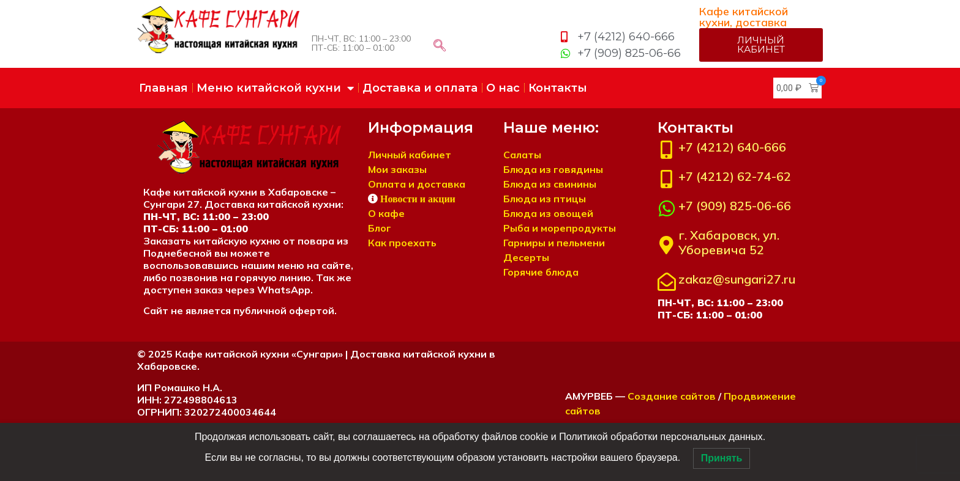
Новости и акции (418, 198)
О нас (503, 87)
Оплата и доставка (416, 183)
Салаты (522, 154)
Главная (163, 87)
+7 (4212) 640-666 (732, 146)
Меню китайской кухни (275, 87)
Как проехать (402, 242)
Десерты (526, 257)
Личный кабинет (409, 154)
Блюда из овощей (548, 213)
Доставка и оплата (420, 87)
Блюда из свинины (549, 183)
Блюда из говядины (553, 169)
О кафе (386, 213)
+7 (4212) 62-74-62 (734, 175)
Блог (379, 227)
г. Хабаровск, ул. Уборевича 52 (728, 242)
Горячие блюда (541, 271)
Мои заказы (397, 169)
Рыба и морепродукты (559, 227)
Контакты (557, 87)
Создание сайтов (672, 395)
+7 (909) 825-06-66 (734, 205)
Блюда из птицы (544, 198)
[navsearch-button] (439, 46)
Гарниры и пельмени (554, 242)
